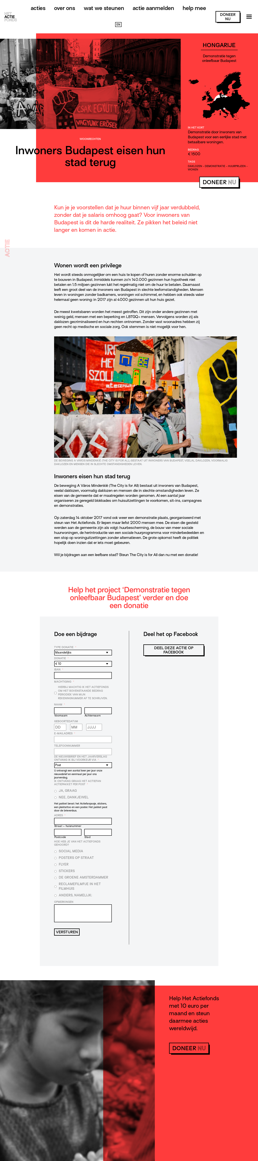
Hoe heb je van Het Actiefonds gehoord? (77, 843)
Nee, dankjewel (74, 797)
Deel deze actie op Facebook (173, 650)
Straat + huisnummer (67, 826)
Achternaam (93, 715)
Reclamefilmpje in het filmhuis (80, 886)
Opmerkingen (63, 901)
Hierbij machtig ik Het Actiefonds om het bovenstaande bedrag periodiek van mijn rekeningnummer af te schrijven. (83, 693)
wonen (193, 169)
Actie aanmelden (153, 8)
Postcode (60, 837)
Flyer (64, 864)
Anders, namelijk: (75, 895)
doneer (228, 16)
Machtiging (64, 681)
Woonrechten (90, 139)
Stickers (67, 871)
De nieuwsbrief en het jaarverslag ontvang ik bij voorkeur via (80, 758)
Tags (191, 161)
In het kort (196, 127)
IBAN (58, 669)
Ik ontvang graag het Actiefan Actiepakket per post (77, 783)
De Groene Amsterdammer (83, 877)
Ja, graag (68, 790)
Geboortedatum (66, 721)
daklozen (195, 166)
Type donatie (65, 647)
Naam (59, 704)
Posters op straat (76, 858)
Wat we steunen (104, 8)
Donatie (61, 658)
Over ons (64, 8)
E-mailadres (64, 733)
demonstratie (215, 166)
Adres (60, 815)
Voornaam (60, 715)
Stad (87, 837)
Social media (71, 851)
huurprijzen (237, 166)
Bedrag (193, 149)
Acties (38, 8)
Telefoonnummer (67, 745)
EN (118, 24)
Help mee (194, 8)
